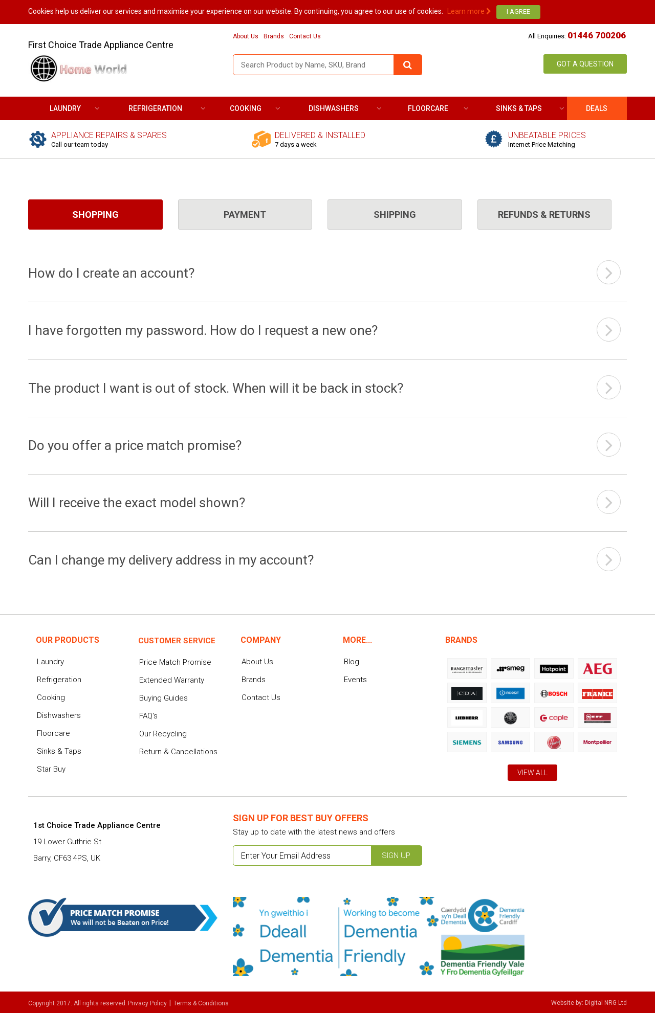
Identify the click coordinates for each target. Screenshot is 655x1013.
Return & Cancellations (178, 751)
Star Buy (51, 769)
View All (532, 773)
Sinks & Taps (519, 108)
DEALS (596, 108)
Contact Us (305, 36)
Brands (274, 36)
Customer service (176, 640)
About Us (245, 36)
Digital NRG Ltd (606, 1002)
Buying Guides (163, 698)
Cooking (245, 108)
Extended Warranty (171, 680)
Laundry (65, 108)
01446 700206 (596, 35)
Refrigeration (155, 108)
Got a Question (585, 64)
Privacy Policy (147, 1003)
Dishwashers (334, 108)
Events (355, 679)
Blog (351, 661)
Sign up (396, 855)
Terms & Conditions (201, 1003)
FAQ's (148, 716)
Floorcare (428, 108)
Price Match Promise (175, 662)
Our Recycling (163, 733)
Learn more (469, 11)
